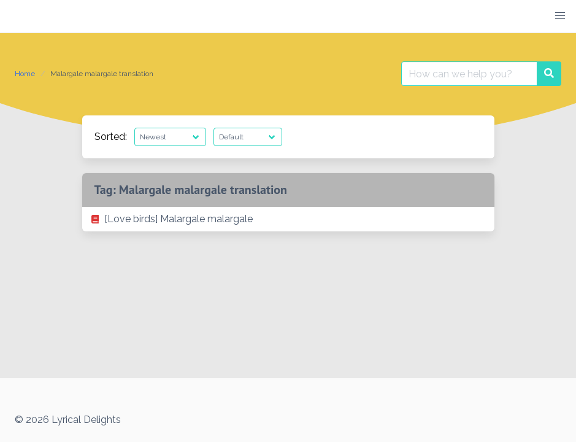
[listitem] (288, 219)
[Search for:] (469, 73)
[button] (560, 16)
